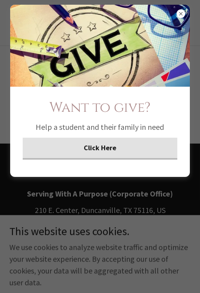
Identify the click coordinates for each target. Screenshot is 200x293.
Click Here (100, 147)
